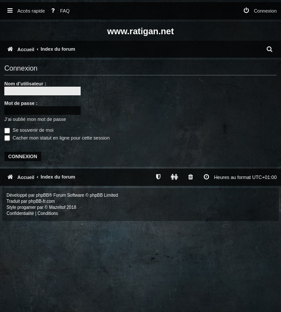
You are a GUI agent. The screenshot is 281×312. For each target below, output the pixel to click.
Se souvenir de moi (28, 130)
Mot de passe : (20, 103)
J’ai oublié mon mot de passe (35, 119)
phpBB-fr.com (42, 201)
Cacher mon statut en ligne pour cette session (57, 137)
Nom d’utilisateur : (25, 83)
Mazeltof (57, 207)
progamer (26, 207)
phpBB (42, 195)
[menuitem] (58, 11)
